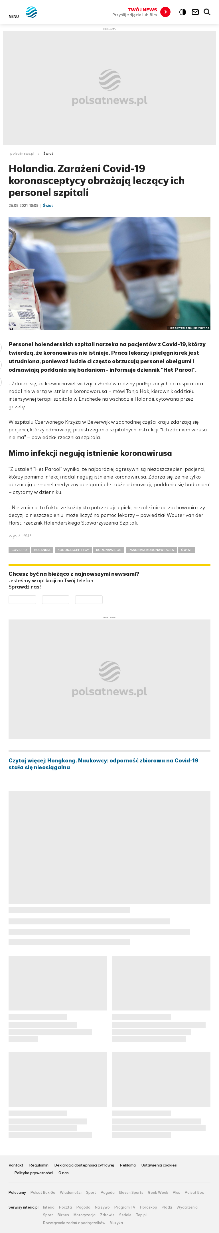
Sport (91, 1192)
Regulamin (38, 1165)
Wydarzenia (187, 1207)
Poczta (65, 1207)
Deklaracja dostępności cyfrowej (84, 1165)
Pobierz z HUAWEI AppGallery (102, 599)
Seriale (125, 1215)
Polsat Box (194, 1192)
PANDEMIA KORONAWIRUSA (151, 550)
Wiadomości (71, 1192)
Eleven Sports (131, 1192)
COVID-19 (19, 550)
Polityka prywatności (33, 1173)
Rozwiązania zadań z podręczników (74, 1223)
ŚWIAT (186, 550)
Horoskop (148, 1207)
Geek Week (158, 1192)
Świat (48, 153)
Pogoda (108, 1192)
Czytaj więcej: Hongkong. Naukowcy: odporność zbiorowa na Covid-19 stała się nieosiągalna (103, 764)
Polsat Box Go (43, 1192)
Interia (48, 1207)
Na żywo (102, 1207)
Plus (176, 1192)
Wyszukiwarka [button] (207, 12)
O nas (63, 1173)
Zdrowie (107, 1215)
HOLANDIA (42, 550)
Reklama (128, 1165)
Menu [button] (14, 16)
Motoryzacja (85, 1215)
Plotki (167, 1207)
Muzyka (116, 1223)
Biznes (63, 1215)
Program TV (124, 1207)
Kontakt (16, 1165)
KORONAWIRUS (108, 550)
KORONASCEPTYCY (73, 550)
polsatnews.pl (22, 153)
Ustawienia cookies (159, 1165)
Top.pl (141, 1215)
